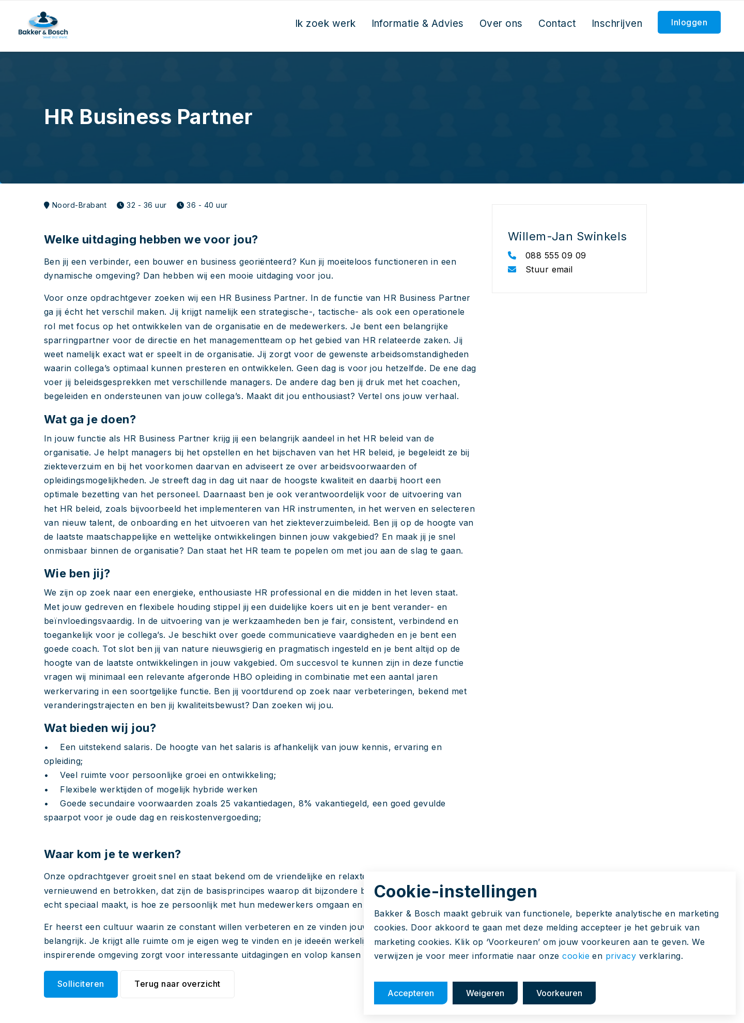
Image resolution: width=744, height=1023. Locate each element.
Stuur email (540, 269)
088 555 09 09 (547, 255)
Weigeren (485, 993)
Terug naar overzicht (177, 984)
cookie (576, 956)
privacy (621, 956)
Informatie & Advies (417, 23)
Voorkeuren (559, 993)
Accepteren (411, 993)
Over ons (501, 23)
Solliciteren (80, 984)
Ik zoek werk (325, 23)
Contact (557, 23)
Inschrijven (617, 23)
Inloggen (689, 22)
